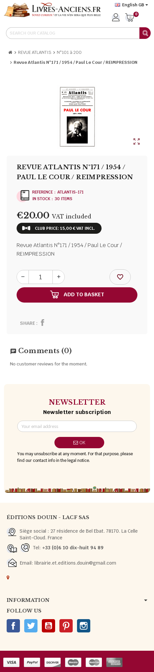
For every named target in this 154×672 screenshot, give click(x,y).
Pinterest (66, 625)
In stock (41, 199)
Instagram (83, 625)
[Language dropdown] (131, 5)
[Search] (78, 33)
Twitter (31, 625)
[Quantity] (41, 277)
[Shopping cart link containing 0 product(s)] (129, 18)
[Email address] (77, 426)
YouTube (48, 625)
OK (79, 443)
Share (27, 323)
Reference (42, 192)
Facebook (13, 625)
